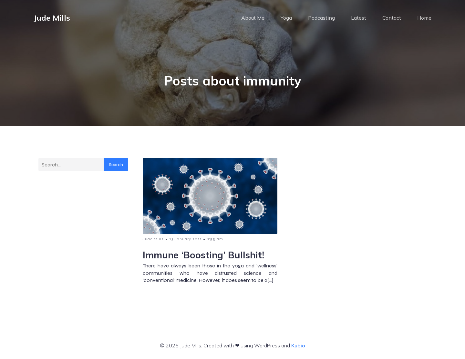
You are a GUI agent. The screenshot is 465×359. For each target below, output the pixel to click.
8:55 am (215, 239)
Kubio (298, 345)
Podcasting (321, 18)
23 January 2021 (185, 239)
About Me (252, 18)
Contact (391, 18)
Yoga (286, 18)
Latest (358, 18)
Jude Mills (153, 239)
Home (424, 18)
